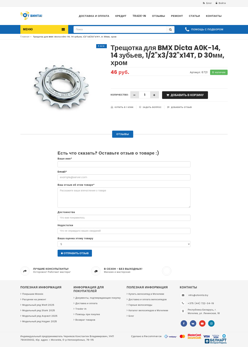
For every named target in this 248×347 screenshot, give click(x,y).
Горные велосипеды (140, 305)
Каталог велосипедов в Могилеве (148, 310)
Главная (24, 36)
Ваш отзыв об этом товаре (76, 185)
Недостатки (65, 225)
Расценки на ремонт (34, 299)
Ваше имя (65, 158)
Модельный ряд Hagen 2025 (39, 321)
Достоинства (66, 212)
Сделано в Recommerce (146, 336)
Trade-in (81, 308)
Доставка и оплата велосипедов (148, 299)
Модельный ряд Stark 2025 (38, 310)
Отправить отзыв (75, 253)
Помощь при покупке (87, 314)
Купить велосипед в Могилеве (146, 294)
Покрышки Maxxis (32, 294)
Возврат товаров (85, 319)
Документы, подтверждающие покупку (98, 298)
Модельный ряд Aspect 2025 (40, 316)
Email (62, 172)
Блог (131, 316)
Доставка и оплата (86, 303)
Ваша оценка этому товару (75, 238)
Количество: (120, 94)
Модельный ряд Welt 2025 (38, 305)
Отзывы (122, 134)
